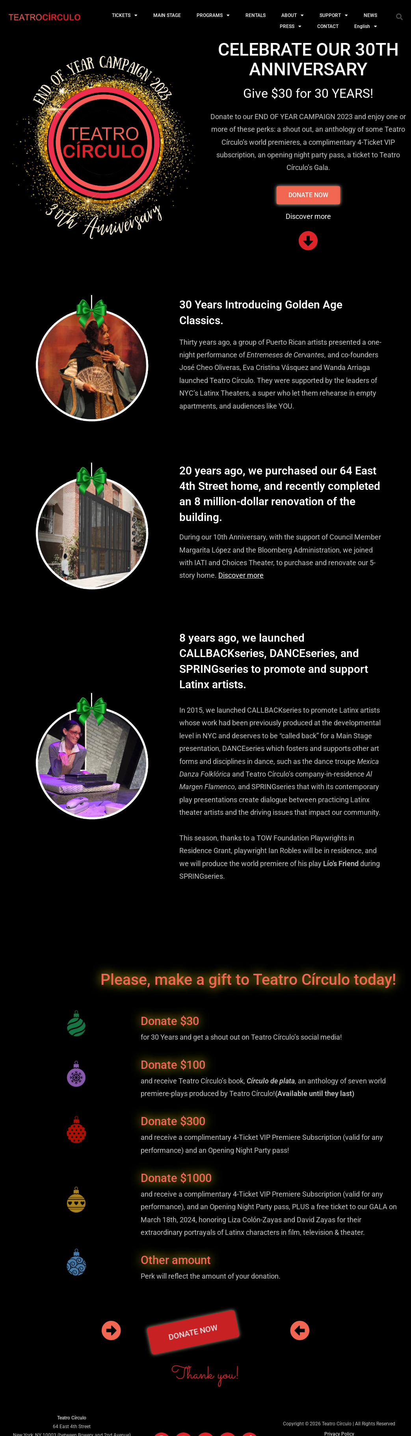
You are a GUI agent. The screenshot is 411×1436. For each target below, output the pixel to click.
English (365, 26)
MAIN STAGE (167, 15)
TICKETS (125, 15)
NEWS (370, 15)
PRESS (290, 26)
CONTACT (327, 26)
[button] (399, 16)
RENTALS (255, 15)
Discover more (241, 575)
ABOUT (292, 15)
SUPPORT (334, 15)
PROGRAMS (213, 15)
